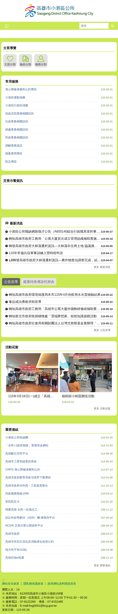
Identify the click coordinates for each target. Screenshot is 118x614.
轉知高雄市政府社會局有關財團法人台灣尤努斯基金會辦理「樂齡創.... (55, 323)
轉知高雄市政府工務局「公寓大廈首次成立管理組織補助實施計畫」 (55, 238)
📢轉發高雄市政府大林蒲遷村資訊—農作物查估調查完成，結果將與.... (55, 260)
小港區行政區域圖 (16, 105)
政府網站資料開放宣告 (62, 583)
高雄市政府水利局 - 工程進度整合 (26, 485)
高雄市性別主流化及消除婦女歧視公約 (29, 541)
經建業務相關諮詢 (16, 129)
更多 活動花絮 (102, 408)
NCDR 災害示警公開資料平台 (24, 525)
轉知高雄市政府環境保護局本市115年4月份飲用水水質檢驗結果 (55, 294)
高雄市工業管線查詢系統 (21, 461)
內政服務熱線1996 (17, 493)
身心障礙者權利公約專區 (21, 89)
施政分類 (25, 64)
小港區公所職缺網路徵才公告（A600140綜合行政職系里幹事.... (54, 231)
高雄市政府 (12, 533)
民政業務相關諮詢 (16, 137)
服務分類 (41, 64)
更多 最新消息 (102, 267)
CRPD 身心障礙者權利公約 (22, 469)
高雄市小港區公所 (59, 11)
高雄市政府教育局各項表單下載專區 (28, 477)
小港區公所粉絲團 (16, 437)
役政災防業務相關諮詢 (19, 113)
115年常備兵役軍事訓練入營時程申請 (36, 253)
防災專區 (11, 161)
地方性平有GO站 (16, 549)
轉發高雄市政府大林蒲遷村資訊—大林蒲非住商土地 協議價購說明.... (55, 246)
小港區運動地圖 (15, 97)
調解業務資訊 (13, 145)
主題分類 (10, 64)
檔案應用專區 (13, 153)
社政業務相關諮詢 (16, 121)
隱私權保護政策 (33, 583)
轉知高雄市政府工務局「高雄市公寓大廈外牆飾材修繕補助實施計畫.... (55, 309)
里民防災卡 (12, 501)
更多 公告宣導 (102, 330)
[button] (112, 26)
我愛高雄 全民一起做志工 (21, 509)
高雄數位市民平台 (16, 453)
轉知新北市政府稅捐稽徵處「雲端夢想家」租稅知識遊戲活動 (53, 316)
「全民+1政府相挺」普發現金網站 (26, 445)
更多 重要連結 (102, 565)
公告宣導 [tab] (11, 282)
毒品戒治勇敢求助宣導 (25, 301)
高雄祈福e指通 (14, 557)
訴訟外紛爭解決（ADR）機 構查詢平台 (30, 517)
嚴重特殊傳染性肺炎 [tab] (38, 282)
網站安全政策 (10, 583)
